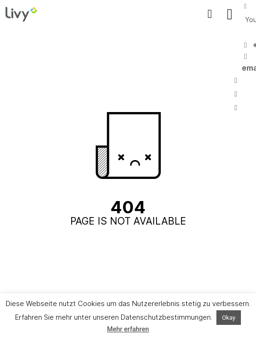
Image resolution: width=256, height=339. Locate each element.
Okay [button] (229, 317)
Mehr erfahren (128, 329)
